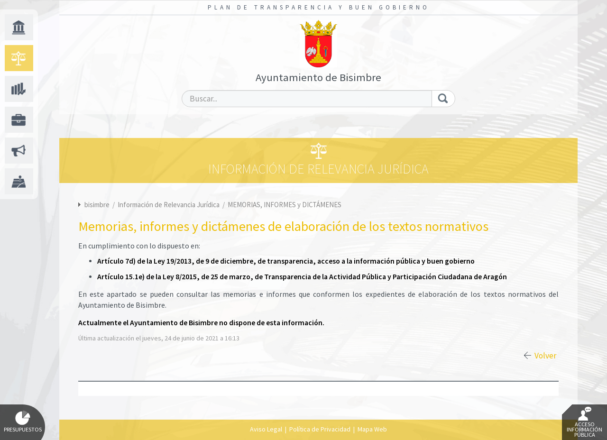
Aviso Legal (266, 429)
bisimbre (97, 204)
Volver (545, 355)
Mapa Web (372, 429)
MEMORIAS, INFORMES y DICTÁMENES (284, 204)
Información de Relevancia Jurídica (169, 204)
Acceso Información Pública (584, 422)
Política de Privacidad (319, 429)
